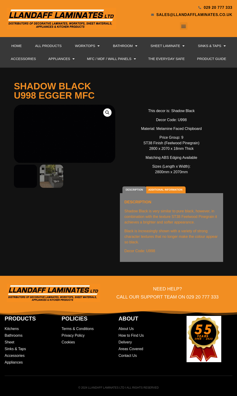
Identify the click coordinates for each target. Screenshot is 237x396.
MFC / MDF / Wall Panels (111, 59)
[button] (183, 26)
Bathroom (125, 46)
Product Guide (211, 59)
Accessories (23, 59)
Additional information (165, 189)
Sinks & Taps (212, 46)
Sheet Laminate (167, 46)
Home (16, 46)
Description (134, 189)
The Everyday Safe (166, 59)
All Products (48, 46)
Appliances (61, 59)
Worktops (87, 46)
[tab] (134, 190)
